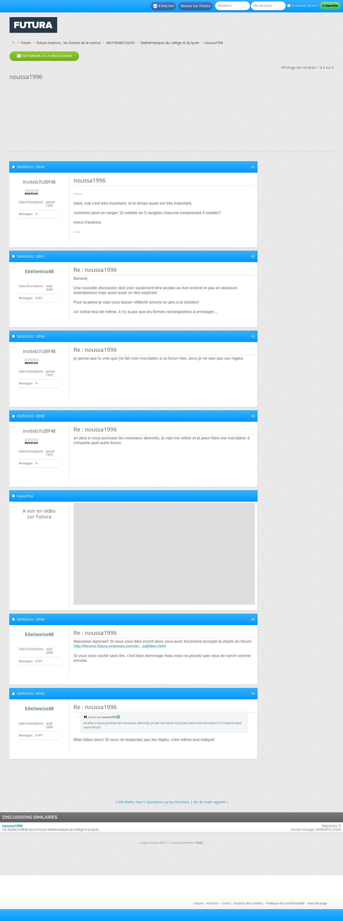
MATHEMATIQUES (120, 42)
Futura (198, 903)
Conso (226, 903)
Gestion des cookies (248, 903)
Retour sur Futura (195, 6)
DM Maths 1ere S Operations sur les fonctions (154, 802)
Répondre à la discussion (44, 56)
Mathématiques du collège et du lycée (170, 42)
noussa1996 (12, 825)
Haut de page (317, 903)
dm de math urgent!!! (209, 802)
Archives (212, 903)
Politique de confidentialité (285, 903)
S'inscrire (163, 6)
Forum (26, 42)
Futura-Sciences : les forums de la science (68, 42)
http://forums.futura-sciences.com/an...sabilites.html (120, 646)
